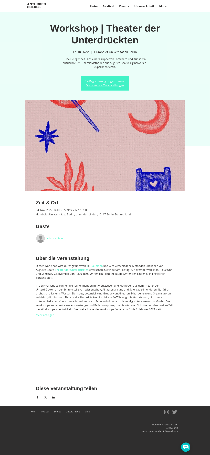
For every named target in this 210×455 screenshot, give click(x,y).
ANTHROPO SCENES (36, 5)
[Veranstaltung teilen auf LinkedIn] (53, 397)
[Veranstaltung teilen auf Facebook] (37, 397)
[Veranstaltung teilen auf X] (45, 397)
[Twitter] (174, 412)
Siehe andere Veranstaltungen (105, 85)
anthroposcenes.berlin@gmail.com (160, 431)
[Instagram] (166, 412)
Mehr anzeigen (45, 315)
